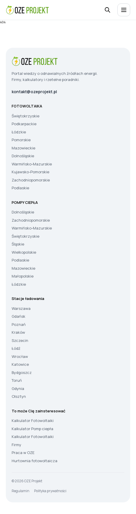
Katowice (20, 364)
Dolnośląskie (23, 155)
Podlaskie (20, 187)
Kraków (18, 332)
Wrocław (20, 356)
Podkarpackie (24, 123)
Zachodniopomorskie (31, 180)
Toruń (17, 380)
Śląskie (18, 244)
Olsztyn (19, 396)
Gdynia (18, 388)
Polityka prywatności (50, 490)
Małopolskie (22, 276)
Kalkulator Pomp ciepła (32, 428)
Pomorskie (21, 139)
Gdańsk (18, 316)
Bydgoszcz (22, 372)
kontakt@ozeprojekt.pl (34, 91)
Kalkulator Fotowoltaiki (33, 420)
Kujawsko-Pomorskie (30, 171)
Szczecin (20, 340)
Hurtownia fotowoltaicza (34, 460)
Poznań (19, 324)
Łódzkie (19, 132)
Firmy (16, 444)
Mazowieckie (23, 148)
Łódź (16, 348)
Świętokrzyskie (25, 116)
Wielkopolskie (24, 252)
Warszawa (21, 308)
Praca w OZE (23, 452)
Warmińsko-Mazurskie (32, 164)
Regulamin (20, 490)
